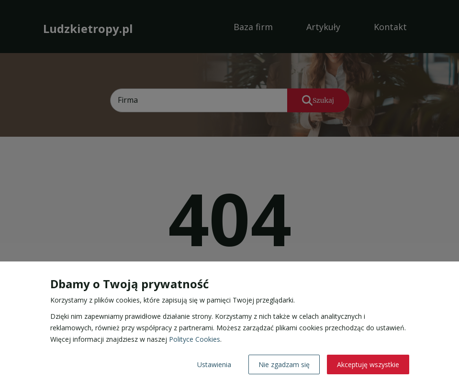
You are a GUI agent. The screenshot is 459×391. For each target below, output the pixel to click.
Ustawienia (214, 364)
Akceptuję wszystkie (368, 364)
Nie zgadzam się (284, 364)
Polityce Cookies (194, 339)
